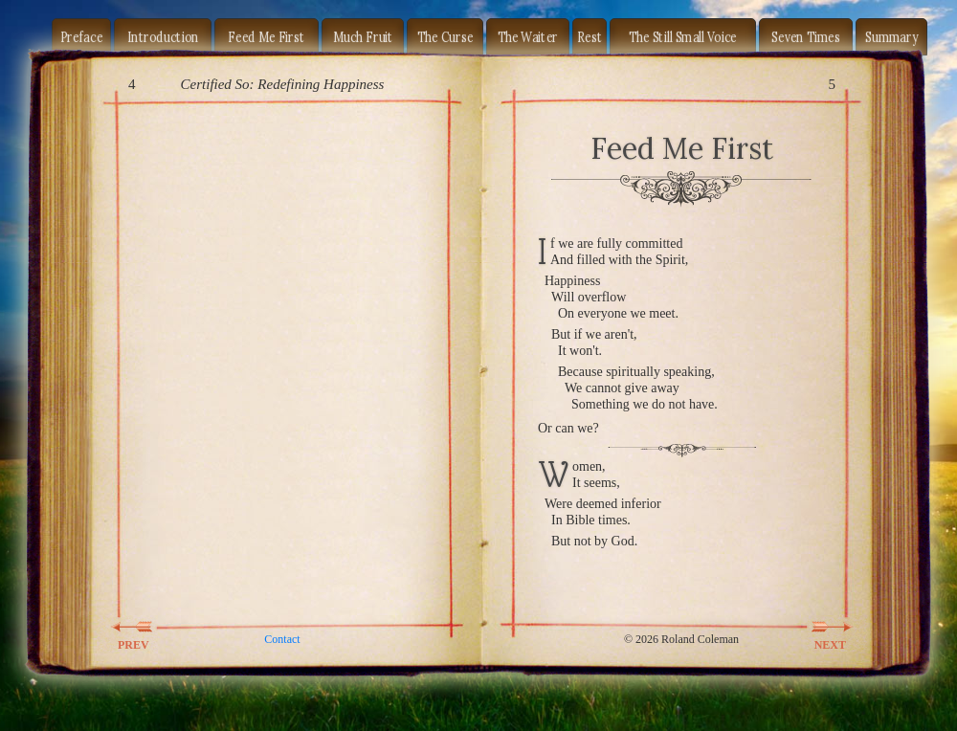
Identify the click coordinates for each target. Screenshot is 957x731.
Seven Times (805, 36)
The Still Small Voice (683, 36)
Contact (282, 639)
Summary (891, 36)
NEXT (819, 626)
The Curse (445, 36)
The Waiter (528, 36)
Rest (589, 36)
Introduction (163, 36)
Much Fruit (363, 36)
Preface (81, 36)
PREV (144, 626)
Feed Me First (266, 36)
